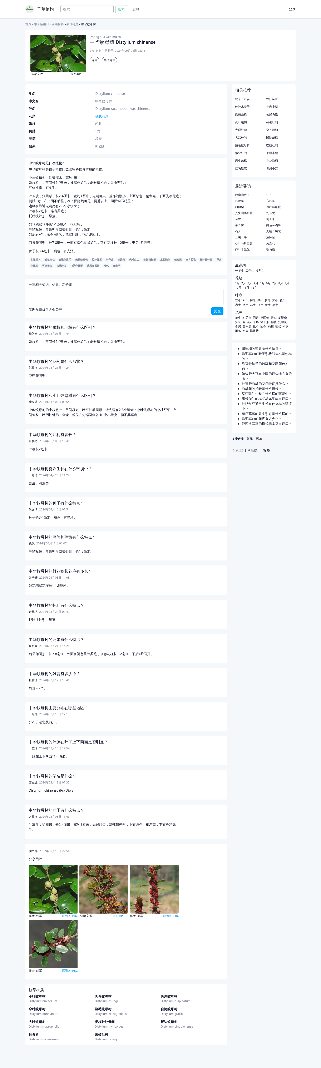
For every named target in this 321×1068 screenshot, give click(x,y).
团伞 (263, 326)
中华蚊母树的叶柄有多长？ (52, 434)
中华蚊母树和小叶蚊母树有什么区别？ (62, 395)
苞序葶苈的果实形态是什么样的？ (267, 413)
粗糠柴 (239, 207)
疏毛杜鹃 (272, 122)
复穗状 (282, 322)
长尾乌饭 (272, 114)
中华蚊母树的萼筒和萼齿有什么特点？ (62, 537)
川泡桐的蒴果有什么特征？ (262, 348)
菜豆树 (239, 225)
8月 (280, 283)
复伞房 (247, 326)
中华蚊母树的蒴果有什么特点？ (56, 639)
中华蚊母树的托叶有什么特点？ (56, 605)
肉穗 (271, 326)
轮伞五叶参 (242, 99)
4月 (256, 283)
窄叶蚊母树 (37, 1009)
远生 (268, 300)
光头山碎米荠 (244, 213)
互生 (238, 300)
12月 (254, 288)
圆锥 (256, 318)
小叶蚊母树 (37, 996)
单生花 (239, 318)
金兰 (238, 219)
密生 (268, 305)
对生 (245, 300)
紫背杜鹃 (241, 153)
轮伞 (256, 326)
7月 (274, 283)
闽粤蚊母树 (103, 996)
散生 (245, 305)
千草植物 (45, 9)
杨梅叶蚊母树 (105, 1021)
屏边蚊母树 (169, 1021)
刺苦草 (270, 219)
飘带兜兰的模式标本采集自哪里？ (267, 398)
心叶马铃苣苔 (244, 243)
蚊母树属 (72, 24)
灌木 (94, 60)
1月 (237, 283)
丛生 (253, 305)
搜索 (121, 9)
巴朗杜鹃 (272, 145)
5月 (262, 283)
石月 (238, 231)
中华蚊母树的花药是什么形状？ (56, 361)
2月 (243, 283)
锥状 (278, 326)
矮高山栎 (241, 114)
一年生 (239, 270)
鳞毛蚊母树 (103, 1009)
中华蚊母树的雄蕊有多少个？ (54, 673)
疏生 (260, 305)
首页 (28, 24)
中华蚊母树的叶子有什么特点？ (56, 810)
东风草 (270, 201)
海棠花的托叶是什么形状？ (262, 388)
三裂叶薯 (241, 237)
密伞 (245, 331)
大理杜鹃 (241, 130)
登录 (292, 9)
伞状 (285, 326)
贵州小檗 (272, 168)
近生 (275, 300)
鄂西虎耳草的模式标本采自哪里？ (267, 423)
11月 (246, 288)
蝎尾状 (254, 331)
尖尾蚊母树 (169, 996)
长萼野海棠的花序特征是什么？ (265, 383)
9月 (287, 283)
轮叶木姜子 (242, 107)
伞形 (256, 322)
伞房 (238, 326)
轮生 (283, 300)
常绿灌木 (109, 60)
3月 (249, 283)
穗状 (274, 322)
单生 (275, 305)
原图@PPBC (78, 74)
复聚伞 (282, 318)
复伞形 (264, 322)
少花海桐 (272, 161)
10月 (238, 288)
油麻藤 (270, 237)
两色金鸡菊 (273, 225)
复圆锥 (264, 318)
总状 (248, 318)
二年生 (250, 270)
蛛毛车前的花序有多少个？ (262, 418)
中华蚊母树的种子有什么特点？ (56, 503)
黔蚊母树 (101, 1034)
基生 (260, 300)
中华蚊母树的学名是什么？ (52, 776)
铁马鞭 (270, 249)
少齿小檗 (272, 107)
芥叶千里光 (242, 249)
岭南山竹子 (242, 195)
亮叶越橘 (241, 122)
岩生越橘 (241, 161)
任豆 (269, 195)
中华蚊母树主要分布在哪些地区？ (58, 708)
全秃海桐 (272, 130)
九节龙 (270, 213)
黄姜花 (270, 243)
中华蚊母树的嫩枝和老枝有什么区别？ (62, 327)
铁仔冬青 (272, 99)
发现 (135, 9)
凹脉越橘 (272, 137)
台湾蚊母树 (169, 1009)
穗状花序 (102, 116)
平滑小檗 (272, 153)
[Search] (87, 9)
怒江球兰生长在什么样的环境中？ (267, 393)
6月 (268, 283)
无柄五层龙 (273, 231)
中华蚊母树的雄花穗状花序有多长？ (60, 571)
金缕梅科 (58, 24)
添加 (259, 439)
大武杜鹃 (241, 137)
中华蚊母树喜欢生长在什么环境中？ (60, 468)
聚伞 (274, 318)
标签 (266, 450)
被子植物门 (41, 24)
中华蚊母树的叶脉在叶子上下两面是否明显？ (68, 742)
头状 (238, 322)
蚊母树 (34, 1034)
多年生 (260, 270)
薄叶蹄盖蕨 (273, 207)
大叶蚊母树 (37, 1021)
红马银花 (241, 168)
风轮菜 (239, 201)
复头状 (247, 322)
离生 (238, 305)
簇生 (253, 300)
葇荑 (238, 331)
